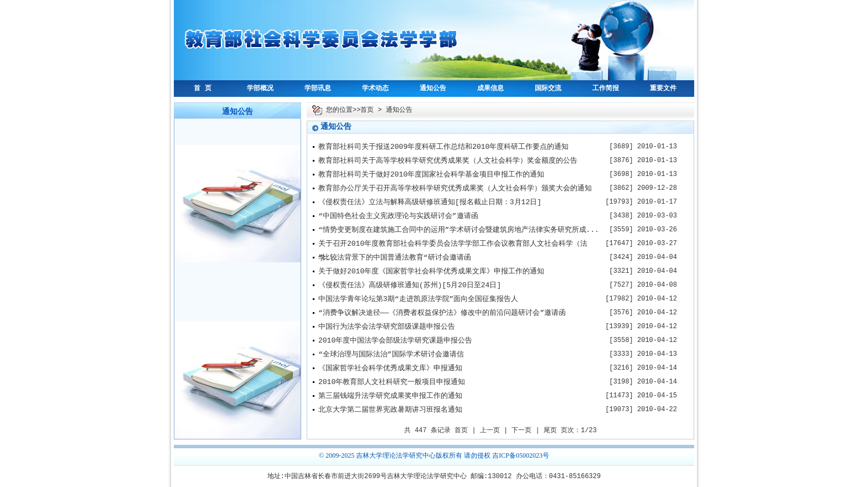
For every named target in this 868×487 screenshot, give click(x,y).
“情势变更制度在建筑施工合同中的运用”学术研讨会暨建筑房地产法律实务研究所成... (458, 230)
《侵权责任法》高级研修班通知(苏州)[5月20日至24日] (409, 285)
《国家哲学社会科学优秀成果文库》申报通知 (390, 368)
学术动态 (375, 88)
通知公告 (433, 88)
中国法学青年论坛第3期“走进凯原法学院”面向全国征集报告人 (418, 299)
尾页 (550, 430)
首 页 (202, 88)
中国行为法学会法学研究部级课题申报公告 (386, 327)
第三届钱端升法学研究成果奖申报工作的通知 (390, 396)
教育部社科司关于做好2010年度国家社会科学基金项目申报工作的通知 (431, 174)
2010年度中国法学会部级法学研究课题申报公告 (395, 340)
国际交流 (548, 88)
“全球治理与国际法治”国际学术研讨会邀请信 (391, 354)
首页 (367, 110)
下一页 (521, 430)
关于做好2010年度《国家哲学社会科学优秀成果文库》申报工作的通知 (431, 271)
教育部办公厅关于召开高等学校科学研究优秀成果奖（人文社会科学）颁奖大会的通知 (455, 188)
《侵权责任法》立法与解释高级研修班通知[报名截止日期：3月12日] (429, 202)
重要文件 (663, 88)
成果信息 (490, 88)
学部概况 (260, 88)
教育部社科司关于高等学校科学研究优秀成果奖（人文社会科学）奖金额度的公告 (447, 161)
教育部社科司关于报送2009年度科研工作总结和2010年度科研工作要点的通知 (443, 147)
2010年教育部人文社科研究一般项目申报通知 (391, 382)
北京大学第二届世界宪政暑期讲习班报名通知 (390, 410)
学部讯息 (317, 88)
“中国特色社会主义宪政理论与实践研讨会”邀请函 (398, 216)
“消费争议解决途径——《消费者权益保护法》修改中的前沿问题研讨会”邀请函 (442, 313)
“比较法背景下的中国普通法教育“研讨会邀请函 (394, 257)
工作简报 (605, 88)
